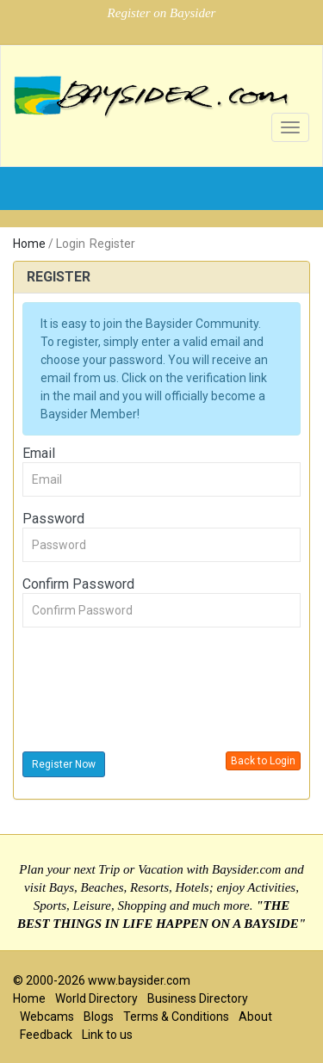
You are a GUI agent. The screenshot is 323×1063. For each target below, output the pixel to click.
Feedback (46, 1034)
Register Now (64, 764)
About (255, 1016)
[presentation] (153, 692)
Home (29, 243)
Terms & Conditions (176, 1016)
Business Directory (197, 998)
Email (38, 453)
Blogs (99, 1016)
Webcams (47, 1016)
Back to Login (263, 761)
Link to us (107, 1034)
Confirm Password (78, 584)
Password (53, 518)
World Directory (96, 998)
